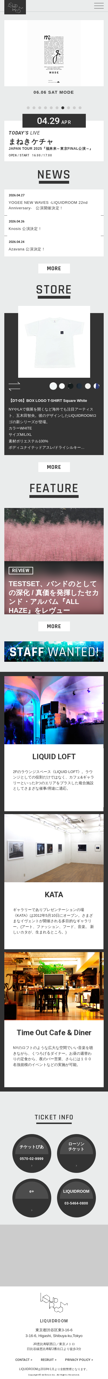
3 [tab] (39, 107)
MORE (54, 268)
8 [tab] (68, 107)
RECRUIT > (48, 1360)
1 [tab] (28, 107)
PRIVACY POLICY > (79, 1360)
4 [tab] (45, 107)
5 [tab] (51, 107)
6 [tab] (57, 107)
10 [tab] (80, 107)
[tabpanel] (54, 58)
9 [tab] (74, 107)
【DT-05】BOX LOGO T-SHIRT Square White (48, 400)
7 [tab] (62, 107)
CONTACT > (23, 1360)
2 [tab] (34, 107)
